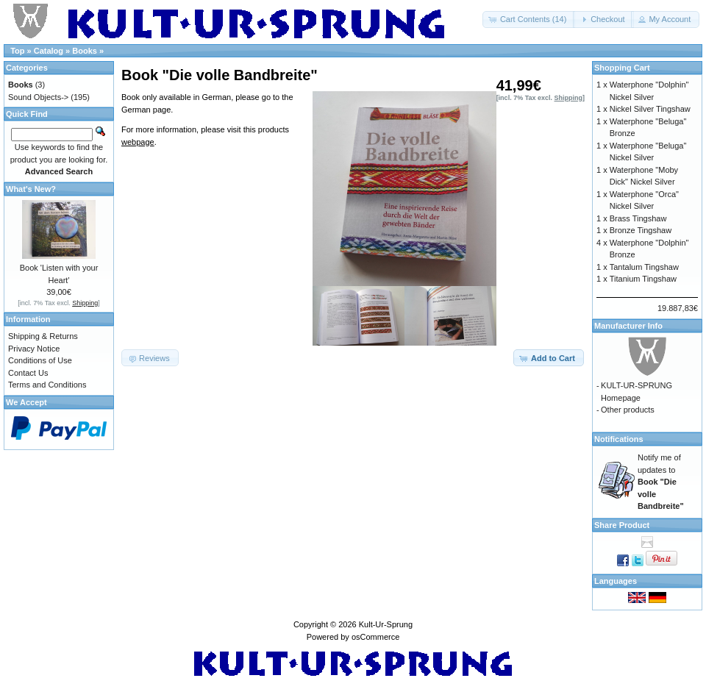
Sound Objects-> (38, 97)
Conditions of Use (40, 360)
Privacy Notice (34, 348)
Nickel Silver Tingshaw (650, 108)
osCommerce (375, 636)
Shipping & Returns (43, 336)
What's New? (31, 189)
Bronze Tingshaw (640, 230)
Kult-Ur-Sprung (386, 624)
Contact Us (28, 372)
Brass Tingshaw (638, 218)
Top (17, 50)
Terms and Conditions (47, 384)
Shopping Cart (622, 67)
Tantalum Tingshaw (644, 267)
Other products (628, 409)
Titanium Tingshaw (643, 278)
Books (84, 50)
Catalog (48, 50)
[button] (529, 19)
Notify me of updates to (661, 481)
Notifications (618, 439)
